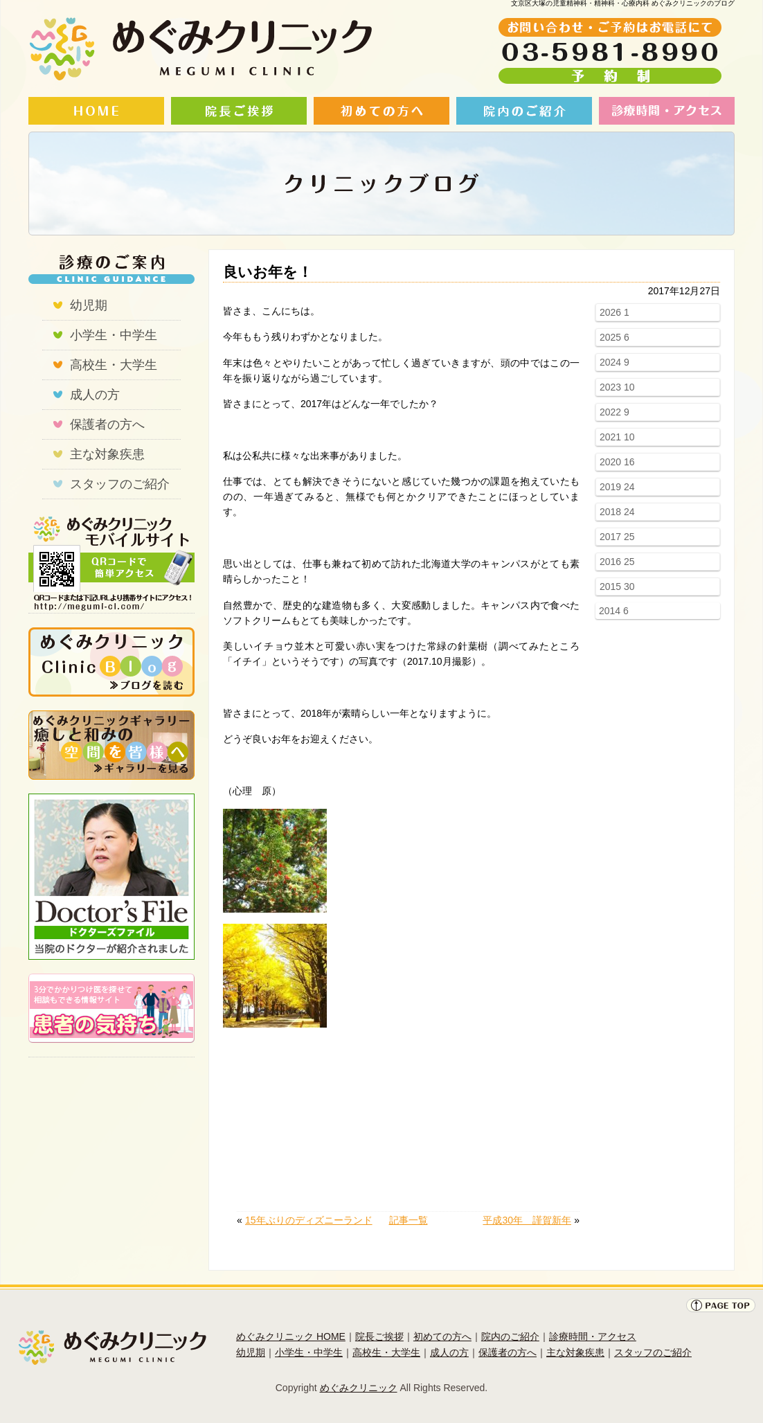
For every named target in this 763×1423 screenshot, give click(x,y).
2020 (617, 462)
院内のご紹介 (510, 1336)
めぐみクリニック (358, 1387)
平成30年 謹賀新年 (527, 1220)
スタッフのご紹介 (120, 484)
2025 (614, 337)
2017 (617, 537)
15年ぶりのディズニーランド (308, 1220)
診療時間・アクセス (592, 1336)
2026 (614, 312)
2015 (617, 586)
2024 (614, 362)
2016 (617, 561)
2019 (617, 487)
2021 (617, 437)
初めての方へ (442, 1336)
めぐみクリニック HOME (290, 1336)
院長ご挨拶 (379, 1336)
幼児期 (88, 305)
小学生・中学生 (113, 335)
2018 (617, 512)
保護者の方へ (107, 424)
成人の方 (95, 395)
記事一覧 (408, 1220)
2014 (614, 611)
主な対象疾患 (107, 454)
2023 (617, 387)
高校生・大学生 (113, 365)
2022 (614, 412)
